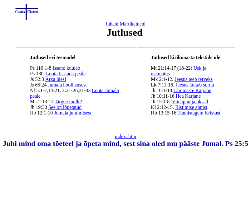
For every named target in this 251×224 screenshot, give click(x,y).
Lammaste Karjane (192, 90)
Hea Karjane (188, 96)
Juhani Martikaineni (125, 23)
